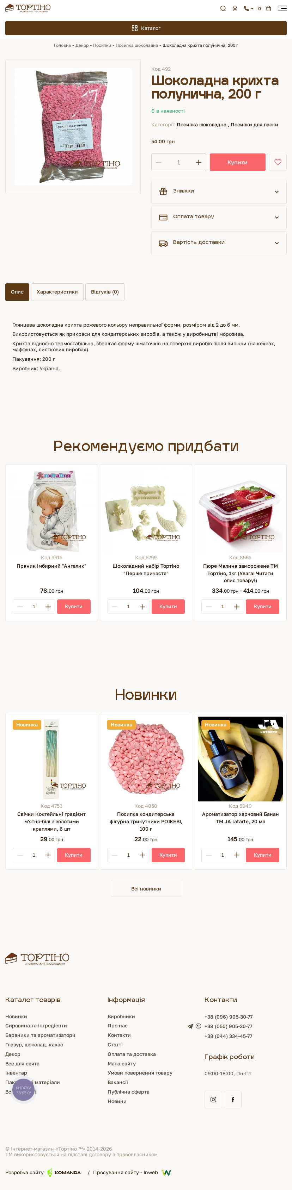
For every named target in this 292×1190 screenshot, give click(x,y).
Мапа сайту (122, 1065)
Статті (115, 1046)
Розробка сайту (43, 1173)
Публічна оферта (129, 1093)
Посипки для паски (254, 124)
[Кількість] (178, 162)
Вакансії (118, 1083)
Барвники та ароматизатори (40, 1036)
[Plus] (48, 606)
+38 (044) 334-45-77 (228, 1037)
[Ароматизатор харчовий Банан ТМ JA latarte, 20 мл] (240, 759)
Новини (117, 1102)
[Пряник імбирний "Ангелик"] (51, 510)
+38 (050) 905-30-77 (228, 1027)
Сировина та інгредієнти (36, 1027)
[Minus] (20, 606)
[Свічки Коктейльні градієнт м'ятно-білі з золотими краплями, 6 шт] (51, 759)
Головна (62, 45)
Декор (82, 45)
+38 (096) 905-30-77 (229, 1018)
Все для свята (22, 1065)
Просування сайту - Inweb (132, 1174)
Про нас (118, 1027)
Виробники (121, 1017)
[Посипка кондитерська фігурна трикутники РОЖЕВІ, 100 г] (146, 759)
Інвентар (16, 1074)
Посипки (102, 45)
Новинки (16, 1017)
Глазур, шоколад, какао (34, 1046)
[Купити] (74, 606)
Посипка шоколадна (137, 45)
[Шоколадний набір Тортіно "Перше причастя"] (146, 510)
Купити (237, 162)
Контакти (119, 1036)
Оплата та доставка (132, 1055)
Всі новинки (146, 889)
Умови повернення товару (140, 1074)
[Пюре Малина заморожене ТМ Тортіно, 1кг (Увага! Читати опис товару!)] (240, 510)
